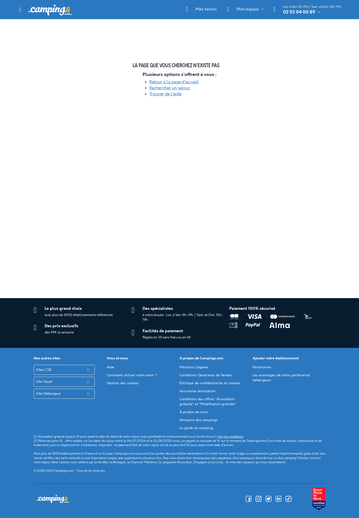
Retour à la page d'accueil (174, 82)
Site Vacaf (44, 382)
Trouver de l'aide (165, 94)
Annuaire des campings (199, 420)
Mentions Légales (194, 367)
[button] (20, 10)
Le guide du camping (196, 428)
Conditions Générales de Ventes (206, 375)
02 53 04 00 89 (299, 12)
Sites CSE (44, 370)
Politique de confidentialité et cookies (210, 383)
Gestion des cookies (123, 383)
